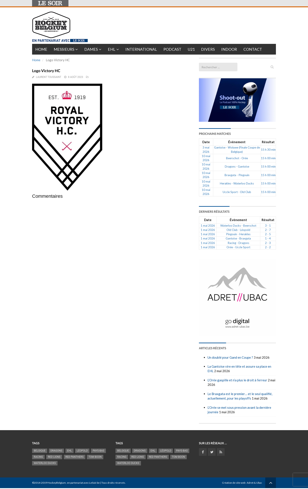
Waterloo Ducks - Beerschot (238, 225)
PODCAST (172, 49)
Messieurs (64, 49)
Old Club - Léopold (238, 230)
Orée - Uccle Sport (238, 247)
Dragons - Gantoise (237, 166)
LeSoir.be (94, 482)
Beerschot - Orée (237, 158)
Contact (252, 49)
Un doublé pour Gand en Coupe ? (230, 357)
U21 (191, 49)
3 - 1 (268, 225)
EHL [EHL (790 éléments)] (69, 450)
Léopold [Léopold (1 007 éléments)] (82, 450)
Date (206, 142)
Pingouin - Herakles (238, 234)
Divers (208, 49)
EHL (111, 49)
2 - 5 (268, 234)
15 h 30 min (268, 149)
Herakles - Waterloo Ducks (237, 183)
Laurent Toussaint (48, 77)
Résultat (268, 142)
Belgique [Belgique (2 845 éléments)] (40, 450)
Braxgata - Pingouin (237, 175)
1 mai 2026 (208, 225)
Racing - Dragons (238, 243)
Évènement (237, 142)
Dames (91, 49)
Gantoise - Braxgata (238, 238)
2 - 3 (268, 243)
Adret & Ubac (254, 482)
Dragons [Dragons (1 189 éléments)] (56, 450)
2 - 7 (268, 230)
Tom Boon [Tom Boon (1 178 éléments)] (95, 456)
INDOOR (229, 49)
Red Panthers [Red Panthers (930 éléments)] (74, 456)
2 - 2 (268, 247)
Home (41, 49)
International (141, 49)
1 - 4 (268, 238)
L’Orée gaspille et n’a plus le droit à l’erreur (237, 380)
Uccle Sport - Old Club (237, 192)
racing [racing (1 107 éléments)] (38, 456)
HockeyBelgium (56, 482)
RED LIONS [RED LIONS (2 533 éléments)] (54, 456)
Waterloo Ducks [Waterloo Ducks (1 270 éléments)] (45, 463)
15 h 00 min (268, 158)
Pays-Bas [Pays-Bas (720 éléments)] (98, 450)
